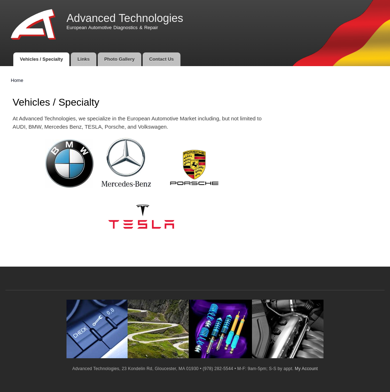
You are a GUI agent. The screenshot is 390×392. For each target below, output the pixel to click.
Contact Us (161, 59)
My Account (306, 368)
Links (84, 59)
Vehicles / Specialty (41, 59)
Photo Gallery (119, 59)
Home (17, 80)
